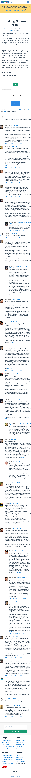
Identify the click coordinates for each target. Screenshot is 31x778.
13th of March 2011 (20, 601)
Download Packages (7, 759)
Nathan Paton (8, 199)
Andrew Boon (8, 146)
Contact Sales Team (7, 763)
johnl (6, 698)
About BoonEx (20, 757)
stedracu (7, 170)
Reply (11, 122)
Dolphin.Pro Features (7, 755)
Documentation (20, 742)
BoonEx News (5, 742)
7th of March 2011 (17, 115)
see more (7, 218)
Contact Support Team (22, 749)
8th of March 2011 (14, 373)
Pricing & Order (6, 761)
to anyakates (26, 461)
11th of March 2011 (21, 577)
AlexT (10, 461)
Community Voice (7, 749)
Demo (18, 776)
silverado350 (8, 185)
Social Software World (8, 746)
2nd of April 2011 (13, 659)
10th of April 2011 (12, 698)
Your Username (8, 115)
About (13, 776)
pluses (20, 122)
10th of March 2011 (16, 528)
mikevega (7, 233)
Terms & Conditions (21, 761)
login (5, 111)
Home (2, 774)
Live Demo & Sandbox (8, 757)
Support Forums (20, 740)
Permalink (7, 122)
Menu (27, 1)
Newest (19, 109)
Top (28, 109)
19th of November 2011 (15, 705)
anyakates (5, 29)
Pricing (15, 774)
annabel (6, 659)
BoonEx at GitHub (20, 744)
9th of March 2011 (14, 503)
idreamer (7, 705)
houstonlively (8, 299)
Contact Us (19, 755)
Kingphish (7, 321)
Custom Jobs (19, 746)
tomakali (7, 373)
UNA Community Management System (17, 9)
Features (8, 774)
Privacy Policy (19, 759)
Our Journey (5, 744)
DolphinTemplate (8, 677)
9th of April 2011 (17, 677)
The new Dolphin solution (9, 9)
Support (21, 774)
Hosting (28, 774)
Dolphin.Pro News (6, 740)
